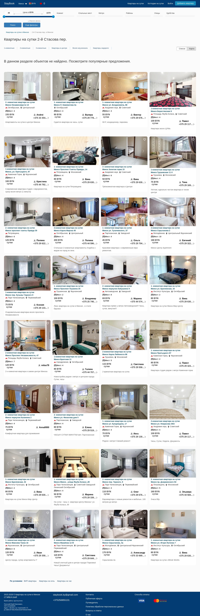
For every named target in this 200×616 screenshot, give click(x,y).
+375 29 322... (187, 243)
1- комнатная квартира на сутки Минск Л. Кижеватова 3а (68, 103)
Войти (170, 3)
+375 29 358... (41, 555)
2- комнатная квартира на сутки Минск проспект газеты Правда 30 (21, 229)
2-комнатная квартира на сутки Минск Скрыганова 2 (165, 229)
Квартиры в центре (59, 48)
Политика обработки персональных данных (105, 607)
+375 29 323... (187, 366)
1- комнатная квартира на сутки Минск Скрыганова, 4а (117, 541)
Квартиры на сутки (136, 3)
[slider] (4, 16)
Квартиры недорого (101, 48)
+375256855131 (61, 600)
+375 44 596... (90, 243)
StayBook (9, 3)
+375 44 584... (187, 495)
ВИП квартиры (30, 581)
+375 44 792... (41, 184)
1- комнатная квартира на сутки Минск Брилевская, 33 (20, 480)
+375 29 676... (138, 118)
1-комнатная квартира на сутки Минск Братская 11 (68, 358)
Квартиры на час (64, 581)
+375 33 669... (138, 555)
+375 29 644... (90, 558)
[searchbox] (65, 13)
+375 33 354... (41, 118)
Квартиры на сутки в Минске (27, 594)
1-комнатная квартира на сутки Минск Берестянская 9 (165, 109)
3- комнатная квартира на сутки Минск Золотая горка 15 (117, 168)
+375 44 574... (138, 301)
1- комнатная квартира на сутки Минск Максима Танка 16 (20, 541)
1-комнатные (9, 48)
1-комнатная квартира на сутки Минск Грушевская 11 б (165, 171)
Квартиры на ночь (47, 581)
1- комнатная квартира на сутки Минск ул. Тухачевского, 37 (117, 229)
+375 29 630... (90, 182)
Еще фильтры (32, 25)
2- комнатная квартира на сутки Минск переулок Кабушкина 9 (117, 287)
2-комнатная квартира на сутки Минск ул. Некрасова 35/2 (165, 422)
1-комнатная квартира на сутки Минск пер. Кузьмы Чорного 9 (19, 293)
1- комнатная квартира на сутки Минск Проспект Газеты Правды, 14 (70, 168)
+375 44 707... (90, 372)
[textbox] (85, 13)
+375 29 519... (90, 430)
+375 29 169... (187, 185)
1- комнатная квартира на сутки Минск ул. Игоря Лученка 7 (165, 541)
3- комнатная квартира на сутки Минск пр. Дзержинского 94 (165, 480)
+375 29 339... (90, 497)
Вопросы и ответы (94, 611)
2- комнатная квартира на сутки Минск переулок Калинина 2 (20, 416)
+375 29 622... (41, 243)
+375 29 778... (90, 118)
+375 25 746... (90, 301)
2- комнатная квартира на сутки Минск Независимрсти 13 (20, 103)
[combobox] (65, 13)
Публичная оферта (94, 599)
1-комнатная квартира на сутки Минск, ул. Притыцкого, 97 (19, 170)
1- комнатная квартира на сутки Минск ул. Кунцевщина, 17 (117, 422)
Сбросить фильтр (34, 21)
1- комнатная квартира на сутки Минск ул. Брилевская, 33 (165, 287)
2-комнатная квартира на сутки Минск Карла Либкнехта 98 (116, 353)
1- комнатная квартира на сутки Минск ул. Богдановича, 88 (117, 103)
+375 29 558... (138, 367)
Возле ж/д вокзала (80, 48)
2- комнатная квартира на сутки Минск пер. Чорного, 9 (117, 480)
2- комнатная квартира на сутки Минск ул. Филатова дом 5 (68, 416)
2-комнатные (25, 48)
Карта (191, 49)
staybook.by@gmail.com (65, 594)
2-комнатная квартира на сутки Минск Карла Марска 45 (68, 229)
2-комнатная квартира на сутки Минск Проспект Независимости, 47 (22, 354)
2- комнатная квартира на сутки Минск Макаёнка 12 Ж (68, 541)
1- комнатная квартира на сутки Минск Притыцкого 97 (165, 351)
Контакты (90, 594)
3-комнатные (41, 48)
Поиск (12, 25)
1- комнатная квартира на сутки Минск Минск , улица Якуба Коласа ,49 (72, 480)
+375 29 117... (187, 124)
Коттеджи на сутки (156, 3)
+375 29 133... (41, 308)
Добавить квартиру (185, 3)
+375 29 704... (138, 243)
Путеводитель (92, 603)
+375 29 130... (138, 437)
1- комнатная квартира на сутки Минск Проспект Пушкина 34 (68, 287)
